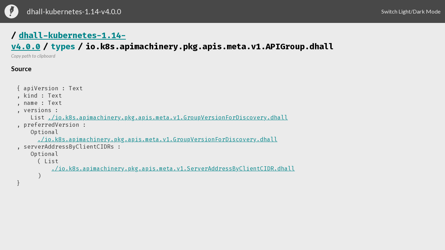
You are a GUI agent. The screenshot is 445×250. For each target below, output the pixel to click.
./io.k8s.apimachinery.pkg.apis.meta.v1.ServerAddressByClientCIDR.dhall (173, 168)
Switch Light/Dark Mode (410, 11)
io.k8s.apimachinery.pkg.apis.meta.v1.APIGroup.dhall (210, 46)
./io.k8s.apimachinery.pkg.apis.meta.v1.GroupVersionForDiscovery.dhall (168, 117)
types (63, 46)
